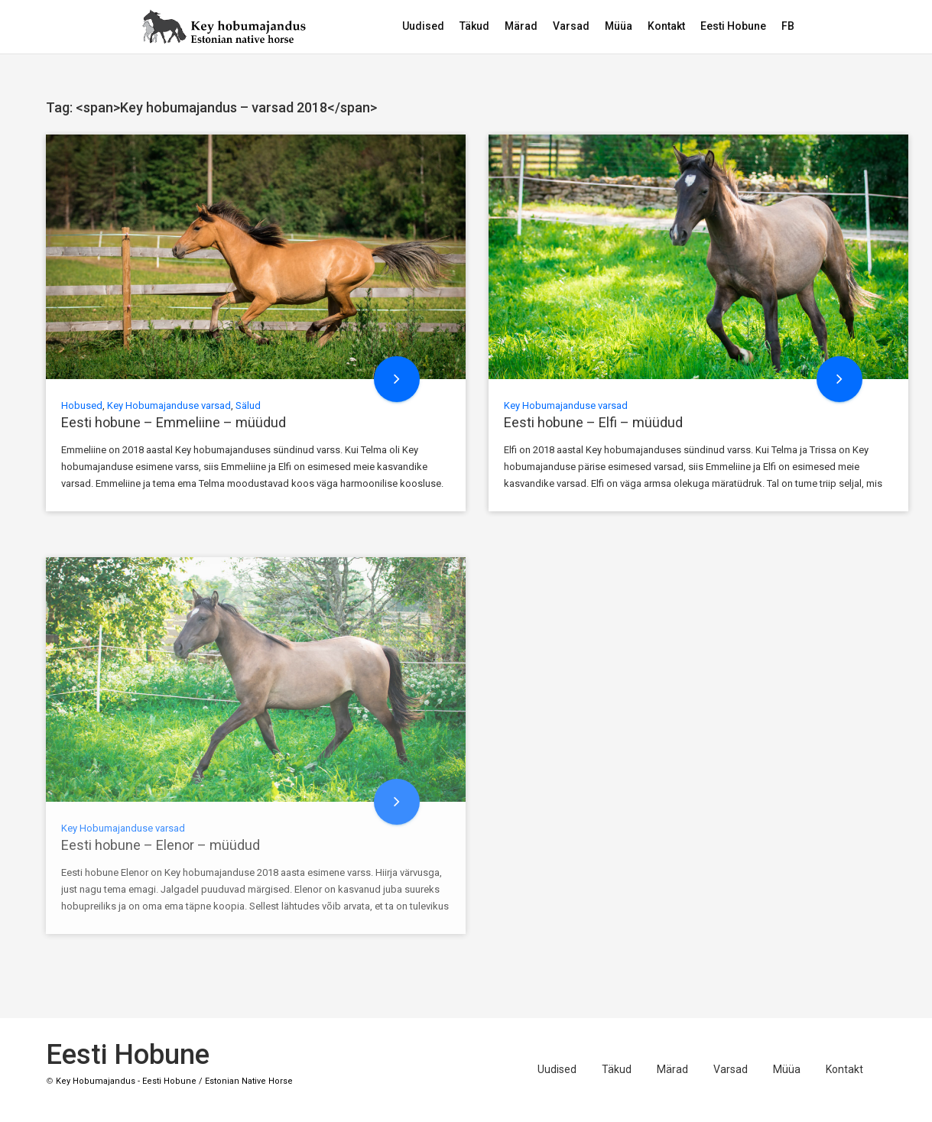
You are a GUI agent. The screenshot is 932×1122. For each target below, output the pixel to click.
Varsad (571, 26)
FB (787, 26)
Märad (521, 26)
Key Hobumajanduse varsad (169, 405)
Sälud (248, 405)
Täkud (474, 26)
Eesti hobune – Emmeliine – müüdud (173, 422)
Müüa (618, 26)
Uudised (423, 26)
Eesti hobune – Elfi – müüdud (593, 422)
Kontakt (666, 26)
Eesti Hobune (733, 26)
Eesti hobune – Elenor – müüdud (160, 845)
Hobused (81, 405)
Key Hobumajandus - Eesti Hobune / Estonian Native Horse (174, 1081)
